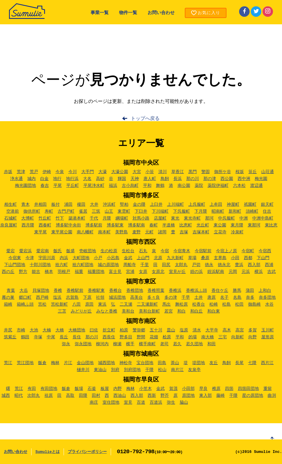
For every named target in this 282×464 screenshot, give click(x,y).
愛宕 (10, 251)
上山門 (143, 258)
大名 (87, 178)
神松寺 (125, 363)
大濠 (102, 171)
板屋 (104, 388)
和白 (181, 311)
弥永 (66, 344)
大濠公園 (119, 171)
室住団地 (111, 402)
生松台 (128, 251)
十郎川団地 (40, 264)
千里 (144, 264)
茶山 (175, 363)
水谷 (269, 304)
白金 (44, 178)
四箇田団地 (248, 388)
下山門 (263, 258)
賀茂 (173, 388)
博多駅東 (115, 225)
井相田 (40, 204)
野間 (141, 337)
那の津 (209, 178)
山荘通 (267, 171)
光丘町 (202, 225)
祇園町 (250, 204)
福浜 (113, 185)
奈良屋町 (8, 225)
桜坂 (240, 171)
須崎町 (252, 211)
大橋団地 (76, 330)
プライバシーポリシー (87, 452)
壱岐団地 (87, 251)
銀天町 (267, 204)
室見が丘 (177, 271)
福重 (79, 271)
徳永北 (224, 264)
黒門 (192, 171)
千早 (186, 297)
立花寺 (220, 232)
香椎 (58, 290)
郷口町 (25, 297)
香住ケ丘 (220, 290)
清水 (197, 330)
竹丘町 (44, 218)
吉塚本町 (201, 232)
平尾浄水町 (93, 185)
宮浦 (130, 271)
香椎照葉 (156, 290)
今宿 (164, 251)
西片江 (267, 363)
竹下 (60, 218)
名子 (224, 297)
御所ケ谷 (222, 171)
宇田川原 (46, 258)
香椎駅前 (75, 290)
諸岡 (162, 232)
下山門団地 (14, 264)
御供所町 (31, 211)
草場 (192, 258)
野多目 (126, 337)
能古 (36, 271)
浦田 (68, 204)
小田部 (188, 388)
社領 (100, 297)
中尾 (51, 337)
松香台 (198, 304)
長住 (77, 337)
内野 (117, 388)
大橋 (60, 330)
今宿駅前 (203, 251)
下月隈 (200, 211)
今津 (30, 258)
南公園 (184, 185)
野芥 (164, 395)
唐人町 (149, 178)
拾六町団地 (82, 264)
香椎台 (115, 290)
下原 (87, 297)
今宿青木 (181, 251)
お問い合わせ (161, 13)
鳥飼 (164, 178)
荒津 (21, 171)
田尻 (166, 264)
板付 (55, 204)
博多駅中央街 (68, 225)
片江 (68, 363)
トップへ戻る (145, 118)
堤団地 (198, 363)
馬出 (166, 304)
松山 (162, 369)
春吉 (44, 185)
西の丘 (8, 271)
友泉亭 (194, 369)
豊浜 (239, 264)
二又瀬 (126, 304)
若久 (177, 344)
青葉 (11, 290)
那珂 (209, 218)
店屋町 (160, 218)
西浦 (269, 264)
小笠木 (145, 388)
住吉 (267, 211)
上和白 (265, 290)
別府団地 (132, 369)
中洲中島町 (262, 218)
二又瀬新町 (147, 304)
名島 (237, 297)
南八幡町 (85, 232)
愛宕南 (42, 251)
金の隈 (139, 204)
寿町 (49, 211)
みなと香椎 (106, 311)
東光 (175, 218)
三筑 (96, 211)
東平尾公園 (61, 232)
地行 (57, 178)
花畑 (154, 337)
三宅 (222, 337)
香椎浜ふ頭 (196, 290)
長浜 (177, 178)
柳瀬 (117, 344)
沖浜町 (109, 204)
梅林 (55, 363)
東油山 (100, 369)
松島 (226, 304)
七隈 (252, 363)
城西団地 (106, 363)
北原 (158, 258)
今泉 (60, 171)
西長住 (109, 337)
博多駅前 (94, 225)
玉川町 (267, 330)
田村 (96, 395)
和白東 (213, 311)
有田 (32, 388)
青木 (25, 204)
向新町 (237, 337)
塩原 (184, 330)
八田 (76, 304)
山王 (109, 211)
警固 (205, 171)
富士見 (115, 271)
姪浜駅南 (215, 271)
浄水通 (16, 178)
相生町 (10, 204)
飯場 (79, 388)
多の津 (170, 297)
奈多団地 (267, 297)
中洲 (243, 218)
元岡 (233, 271)
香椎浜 (175, 290)
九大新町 (175, 258)
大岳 (24, 290)
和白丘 (196, 311)
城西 (6, 395)
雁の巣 (8, 297)
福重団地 (96, 271)
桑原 (205, 258)
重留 (267, 388)
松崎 (213, 304)
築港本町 (76, 218)
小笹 (150, 171)
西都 (248, 258)
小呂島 (113, 258)
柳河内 (102, 344)
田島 (162, 363)
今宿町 (248, 251)
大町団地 (81, 258)
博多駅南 (136, 225)
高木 (227, 330)
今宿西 (265, 251)
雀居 (83, 211)
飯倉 (42, 363)
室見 (128, 402)
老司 (164, 344)
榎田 (81, 204)
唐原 (211, 297)
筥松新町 (59, 304)
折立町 (109, 330)
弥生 (171, 402)
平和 (147, 185)
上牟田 (216, 204)
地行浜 (72, 178)
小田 (235, 258)
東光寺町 (192, 218)
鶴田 (25, 337)
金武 (128, 258)
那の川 (192, 178)
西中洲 (244, 178)
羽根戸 (64, 271)
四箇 (229, 388)
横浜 (258, 271)
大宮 (137, 171)
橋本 (49, 271)
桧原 (167, 337)
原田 (89, 304)
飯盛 (70, 251)
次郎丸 (33, 395)
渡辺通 (256, 185)
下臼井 (141, 211)
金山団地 (85, 363)
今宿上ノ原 (226, 251)
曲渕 (272, 395)
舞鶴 (160, 185)
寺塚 (38, 337)
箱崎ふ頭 (25, 304)
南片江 (177, 369)
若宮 (168, 311)
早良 (203, 388)
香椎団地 (134, 290)
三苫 (62, 311)
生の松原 (108, 251)
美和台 (128, 311)
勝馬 (237, 290)
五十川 (156, 330)
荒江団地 (25, 363)
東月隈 (237, 225)
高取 (70, 395)
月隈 (107, 218)
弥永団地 (83, 344)
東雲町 (124, 211)
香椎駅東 (96, 290)
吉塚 (184, 232)
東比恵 (271, 225)
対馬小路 (141, 218)
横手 (130, 344)
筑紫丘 (10, 337)
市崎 (21, 330)
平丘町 (72, 185)
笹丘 (252, 171)
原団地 (188, 395)
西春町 (45, 225)
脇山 (184, 402)
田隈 (83, 395)
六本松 (239, 185)
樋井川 (83, 369)
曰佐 (94, 330)
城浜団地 (117, 297)
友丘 (213, 363)
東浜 (102, 304)
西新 (152, 395)
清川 (162, 171)
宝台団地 (144, 363)
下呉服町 (181, 211)
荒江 (8, 363)
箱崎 (8, 304)
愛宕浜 (25, 251)
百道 (141, 402)
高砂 (100, 178)
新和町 (235, 211)
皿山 (171, 330)
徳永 (209, 264)
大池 (34, 330)
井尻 (8, 330)
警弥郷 (139, 330)
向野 (252, 337)
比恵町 (185, 225)
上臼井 (156, 204)
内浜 (64, 258)
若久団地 (194, 344)
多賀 (252, 330)
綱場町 (122, 218)
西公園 (226, 178)
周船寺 (129, 264)
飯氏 (57, 251)
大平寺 (212, 330)
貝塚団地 (40, 290)
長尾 (239, 363)
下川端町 (160, 211)
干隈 (149, 369)
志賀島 (72, 297)
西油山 (119, 395)
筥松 (42, 304)
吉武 (271, 271)
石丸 (143, 251)
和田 (211, 344)
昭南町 (218, 211)
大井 (94, 204)
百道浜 (156, 402)
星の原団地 (252, 395)
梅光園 (261, 178)
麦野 (136, 232)
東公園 (220, 225)
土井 (198, 297)
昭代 (18, 395)
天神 (134, 178)
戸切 (196, 264)
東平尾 (40, 232)
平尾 (57, 185)
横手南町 (147, 344)
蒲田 (250, 290)
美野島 (121, 232)
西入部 (254, 264)
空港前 (12, 211)
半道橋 (168, 225)
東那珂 (254, 225)
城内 (31, 178)
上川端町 (175, 204)
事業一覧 (100, 13)
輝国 (122, 178)
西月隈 (28, 225)
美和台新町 (149, 311)
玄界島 (220, 258)
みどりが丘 (81, 311)
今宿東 (14, 258)
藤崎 (220, 395)
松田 (239, 304)
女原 (143, 271)
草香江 (177, 171)
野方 (23, 271)
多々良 (153, 297)
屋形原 (267, 337)
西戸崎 (42, 297)
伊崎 (47, 171)
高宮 (240, 330)
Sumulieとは (47, 452)
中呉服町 (226, 218)
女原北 (158, 271)
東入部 (205, 395)
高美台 (136, 297)
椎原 (216, 388)
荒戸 (34, 171)
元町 (149, 232)
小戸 (98, 258)
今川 (72, 171)
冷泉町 (237, 232)
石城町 (10, 218)
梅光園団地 (25, 185)
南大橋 (207, 337)
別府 (115, 369)
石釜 (92, 388)
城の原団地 (108, 264)
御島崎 (254, 304)
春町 (153, 225)
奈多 (250, 297)
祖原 (48, 395)
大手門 (87, 171)
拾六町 (61, 264)
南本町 (104, 232)
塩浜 (57, 297)
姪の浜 (196, 271)
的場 (192, 337)
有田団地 (48, 388)
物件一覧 (128, 13)
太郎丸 (181, 264)
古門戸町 (66, 211)
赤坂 (8, 171)
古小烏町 (130, 185)
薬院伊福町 (218, 185)
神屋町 (233, 204)
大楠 (47, 330)
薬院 (199, 185)
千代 (94, 218)
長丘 (64, 337)
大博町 (27, 218)
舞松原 (181, 304)
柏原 (124, 330)
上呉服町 (196, 204)
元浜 (246, 271)
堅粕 (124, 204)
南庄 (94, 402)
